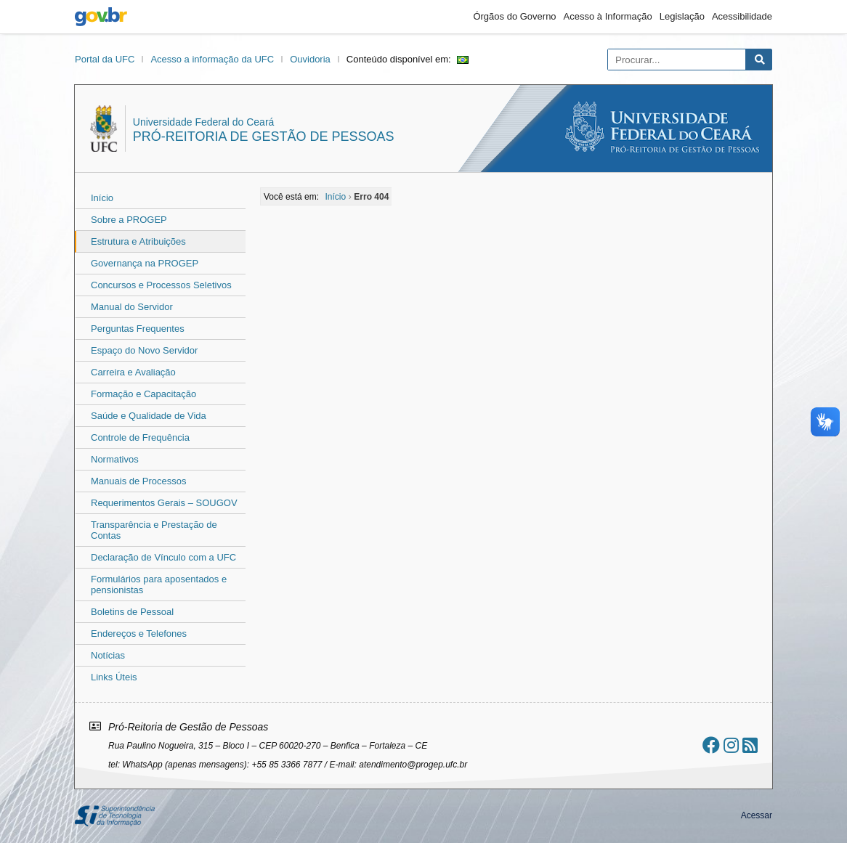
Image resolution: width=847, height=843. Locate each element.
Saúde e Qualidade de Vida (148, 415)
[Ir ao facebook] (711, 745)
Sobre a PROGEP (129, 219)
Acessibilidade (742, 16)
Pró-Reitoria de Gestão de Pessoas (263, 136)
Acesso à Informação (608, 16)
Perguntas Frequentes (138, 328)
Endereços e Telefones (139, 633)
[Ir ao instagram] (731, 745)
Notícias (108, 655)
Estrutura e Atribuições (138, 241)
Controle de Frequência (140, 437)
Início (102, 197)
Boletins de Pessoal (132, 611)
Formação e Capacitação (143, 393)
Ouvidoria (310, 59)
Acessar (756, 815)
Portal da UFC (104, 59)
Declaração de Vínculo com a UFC (163, 557)
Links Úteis (114, 677)
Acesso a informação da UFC (212, 59)
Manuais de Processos (139, 481)
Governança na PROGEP (144, 263)
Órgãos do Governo (514, 16)
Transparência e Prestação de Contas (154, 530)
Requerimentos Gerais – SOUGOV (164, 502)
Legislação (682, 16)
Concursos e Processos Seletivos (161, 285)
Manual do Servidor (132, 306)
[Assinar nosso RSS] (750, 745)
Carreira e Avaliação (133, 372)
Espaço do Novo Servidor (144, 350)
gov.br (101, 16)
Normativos (115, 459)
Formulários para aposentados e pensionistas (159, 584)
